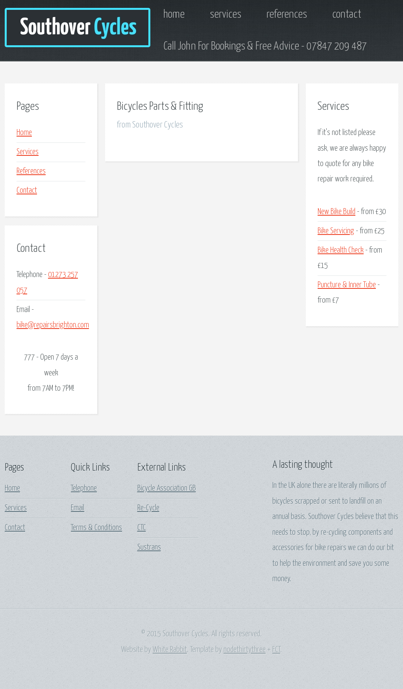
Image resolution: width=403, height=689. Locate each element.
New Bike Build (336, 212)
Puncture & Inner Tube (347, 285)
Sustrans (149, 547)
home (174, 14)
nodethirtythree (245, 650)
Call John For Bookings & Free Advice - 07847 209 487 (265, 46)
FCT (276, 650)
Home (24, 133)
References (31, 171)
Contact (27, 190)
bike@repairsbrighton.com (53, 325)
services (225, 14)
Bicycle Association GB (166, 488)
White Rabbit (170, 650)
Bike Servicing (336, 231)
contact (346, 14)
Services (28, 152)
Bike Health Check (341, 250)
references (286, 14)
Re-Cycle (148, 508)
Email (77, 508)
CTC (141, 528)
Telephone (84, 488)
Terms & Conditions (96, 528)
